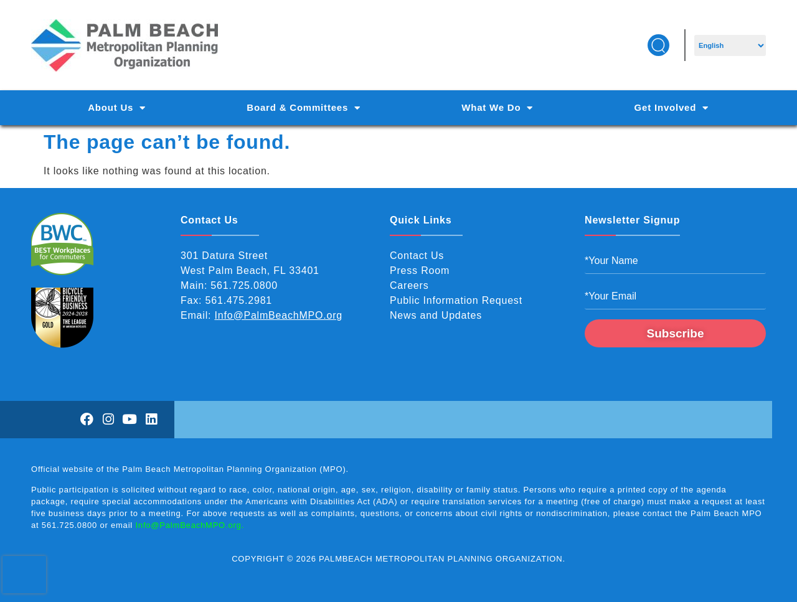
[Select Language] (730, 45)
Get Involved (671, 108)
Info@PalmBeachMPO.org (279, 315)
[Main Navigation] (398, 107)
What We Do (497, 108)
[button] (658, 45)
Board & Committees (304, 108)
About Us (117, 108)
